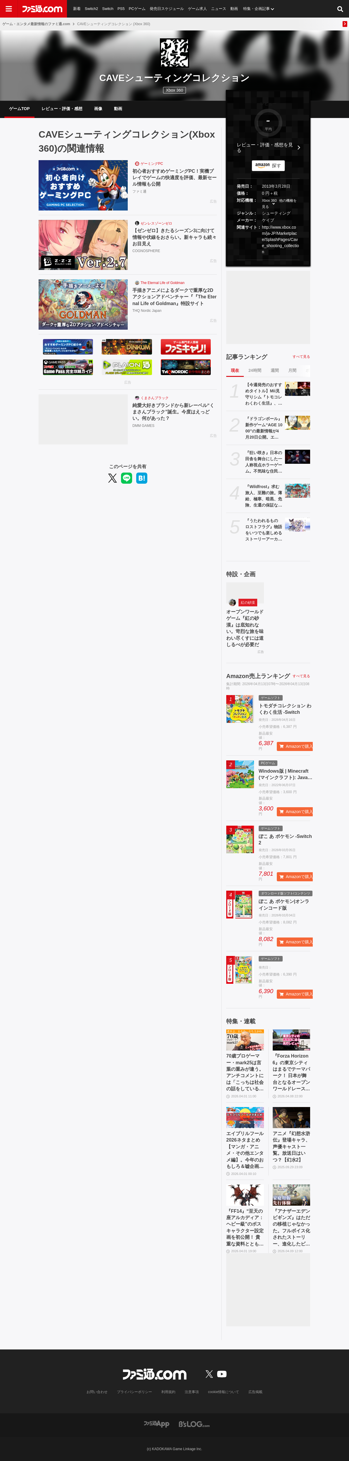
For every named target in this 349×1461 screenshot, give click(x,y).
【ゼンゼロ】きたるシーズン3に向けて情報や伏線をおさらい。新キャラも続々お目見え (174, 237)
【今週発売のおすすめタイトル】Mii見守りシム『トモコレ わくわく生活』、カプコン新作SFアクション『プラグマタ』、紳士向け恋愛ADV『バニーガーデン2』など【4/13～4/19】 (263, 394)
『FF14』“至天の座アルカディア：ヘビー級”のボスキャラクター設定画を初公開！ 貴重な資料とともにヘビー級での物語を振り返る (245, 1228)
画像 (98, 108)
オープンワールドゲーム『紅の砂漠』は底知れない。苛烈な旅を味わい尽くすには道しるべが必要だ (245, 628)
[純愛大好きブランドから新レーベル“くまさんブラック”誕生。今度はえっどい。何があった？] (83, 419)
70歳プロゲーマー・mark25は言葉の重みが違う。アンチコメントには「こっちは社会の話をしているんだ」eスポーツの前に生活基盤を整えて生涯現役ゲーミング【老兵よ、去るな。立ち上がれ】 (245, 1072)
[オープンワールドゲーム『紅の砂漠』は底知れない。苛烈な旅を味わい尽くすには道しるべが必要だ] (245, 592)
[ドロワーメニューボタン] (9, 9)
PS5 (121, 8)
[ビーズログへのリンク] (194, 1423)
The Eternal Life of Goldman (162, 283)
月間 (292, 370)
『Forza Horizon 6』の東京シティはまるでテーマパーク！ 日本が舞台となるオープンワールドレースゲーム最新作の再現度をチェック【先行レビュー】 (291, 1072)
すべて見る (301, 357)
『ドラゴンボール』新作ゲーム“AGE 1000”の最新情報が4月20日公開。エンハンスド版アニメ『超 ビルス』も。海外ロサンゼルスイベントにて (263, 428)
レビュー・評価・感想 (62, 108)
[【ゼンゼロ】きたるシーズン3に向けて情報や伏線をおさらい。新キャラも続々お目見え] (83, 245)
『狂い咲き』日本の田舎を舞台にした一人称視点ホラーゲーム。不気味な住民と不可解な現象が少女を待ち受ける (263, 462)
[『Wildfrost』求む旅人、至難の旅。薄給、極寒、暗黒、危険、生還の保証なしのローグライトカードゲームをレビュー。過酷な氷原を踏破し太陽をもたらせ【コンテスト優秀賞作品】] (297, 491)
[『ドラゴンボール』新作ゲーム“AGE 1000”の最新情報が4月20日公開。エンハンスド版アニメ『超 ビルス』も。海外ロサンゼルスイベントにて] (297, 423)
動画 (234, 8)
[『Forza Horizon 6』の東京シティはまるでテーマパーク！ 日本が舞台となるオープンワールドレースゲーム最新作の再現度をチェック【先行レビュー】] (291, 1040)
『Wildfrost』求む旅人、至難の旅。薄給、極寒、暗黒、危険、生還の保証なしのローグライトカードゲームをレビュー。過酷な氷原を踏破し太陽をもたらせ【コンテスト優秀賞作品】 (263, 496)
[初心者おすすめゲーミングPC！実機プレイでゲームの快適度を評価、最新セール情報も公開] (83, 185)
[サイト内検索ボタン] (340, 9)
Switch (107, 8)
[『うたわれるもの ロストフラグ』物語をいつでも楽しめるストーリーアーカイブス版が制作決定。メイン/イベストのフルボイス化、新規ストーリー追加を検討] (297, 525)
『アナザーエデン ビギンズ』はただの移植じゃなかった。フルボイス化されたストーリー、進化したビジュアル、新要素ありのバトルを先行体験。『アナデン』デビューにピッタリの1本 (291, 1228)
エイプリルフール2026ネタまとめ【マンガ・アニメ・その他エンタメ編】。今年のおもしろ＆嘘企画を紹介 (245, 1150)
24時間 (254, 370)
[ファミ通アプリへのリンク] (156, 1423)
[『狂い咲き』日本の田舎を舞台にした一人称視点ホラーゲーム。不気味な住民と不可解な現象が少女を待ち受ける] (297, 457)
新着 (77, 8)
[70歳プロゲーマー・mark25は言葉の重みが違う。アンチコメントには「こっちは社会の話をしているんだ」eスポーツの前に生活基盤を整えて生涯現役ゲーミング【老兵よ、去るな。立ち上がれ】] (245, 1040)
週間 (275, 370)
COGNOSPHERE (146, 251)
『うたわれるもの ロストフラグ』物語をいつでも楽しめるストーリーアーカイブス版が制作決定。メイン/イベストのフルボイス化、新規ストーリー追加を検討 (263, 530)
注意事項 (192, 1392)
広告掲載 (255, 1392)
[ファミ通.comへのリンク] (42, 8)
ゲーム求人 (197, 8)
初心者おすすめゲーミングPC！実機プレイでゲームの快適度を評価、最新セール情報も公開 (174, 178)
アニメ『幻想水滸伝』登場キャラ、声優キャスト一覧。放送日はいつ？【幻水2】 (291, 1146)
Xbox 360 (269, 201)
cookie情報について (223, 1392)
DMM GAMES (143, 426)
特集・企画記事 (256, 8)
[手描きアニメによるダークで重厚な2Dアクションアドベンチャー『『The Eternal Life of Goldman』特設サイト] (83, 304)
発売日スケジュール (167, 8)
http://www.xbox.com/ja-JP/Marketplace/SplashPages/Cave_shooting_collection (280, 239)
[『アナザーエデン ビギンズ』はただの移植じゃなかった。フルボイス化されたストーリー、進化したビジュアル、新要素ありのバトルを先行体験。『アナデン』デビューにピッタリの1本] (291, 1194)
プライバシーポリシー (134, 1392)
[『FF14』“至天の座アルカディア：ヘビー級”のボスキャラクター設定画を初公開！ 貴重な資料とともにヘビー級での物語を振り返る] (245, 1194)
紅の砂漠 (248, 603)
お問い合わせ (97, 1392)
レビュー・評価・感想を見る (265, 147)
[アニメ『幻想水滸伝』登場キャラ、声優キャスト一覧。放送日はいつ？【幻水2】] (291, 1117)
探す (276, 165)
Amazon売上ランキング (258, 676)
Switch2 (91, 8)
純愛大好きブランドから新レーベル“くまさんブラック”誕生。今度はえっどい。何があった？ (173, 412)
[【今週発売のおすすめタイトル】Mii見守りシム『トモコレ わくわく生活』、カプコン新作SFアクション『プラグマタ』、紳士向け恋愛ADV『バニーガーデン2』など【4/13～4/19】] (297, 389)
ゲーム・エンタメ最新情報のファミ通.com (36, 24)
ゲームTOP (19, 108)
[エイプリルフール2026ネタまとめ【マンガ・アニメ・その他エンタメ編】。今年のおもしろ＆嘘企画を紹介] (245, 1117)
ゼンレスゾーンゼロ (156, 223)
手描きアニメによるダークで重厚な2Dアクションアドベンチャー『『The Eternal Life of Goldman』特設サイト (174, 297)
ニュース (218, 8)
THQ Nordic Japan (146, 311)
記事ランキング (246, 357)
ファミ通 (139, 191)
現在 (235, 370)
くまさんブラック (155, 398)
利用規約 (168, 1392)
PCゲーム (137, 8)
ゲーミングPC (152, 164)
